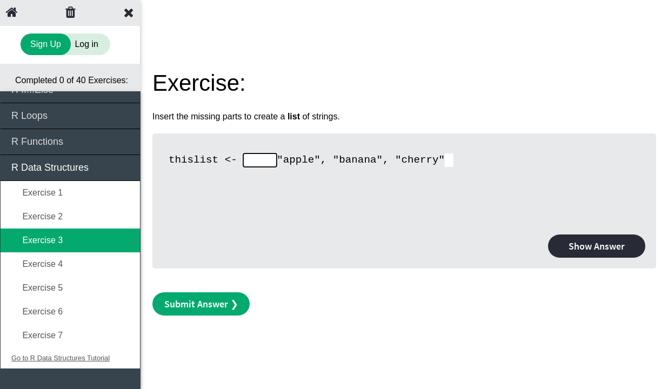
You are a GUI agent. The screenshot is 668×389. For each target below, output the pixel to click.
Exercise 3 (37, 240)
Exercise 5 (37, 287)
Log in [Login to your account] (86, 44)
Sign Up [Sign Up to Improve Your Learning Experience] (45, 44)
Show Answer (597, 246)
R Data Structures (71, 166)
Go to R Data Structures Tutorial (60, 358)
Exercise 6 (37, 311)
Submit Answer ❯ (201, 304)
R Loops (71, 115)
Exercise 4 (37, 264)
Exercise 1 (37, 192)
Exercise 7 (37, 335)
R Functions (71, 141)
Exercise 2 (37, 216)
